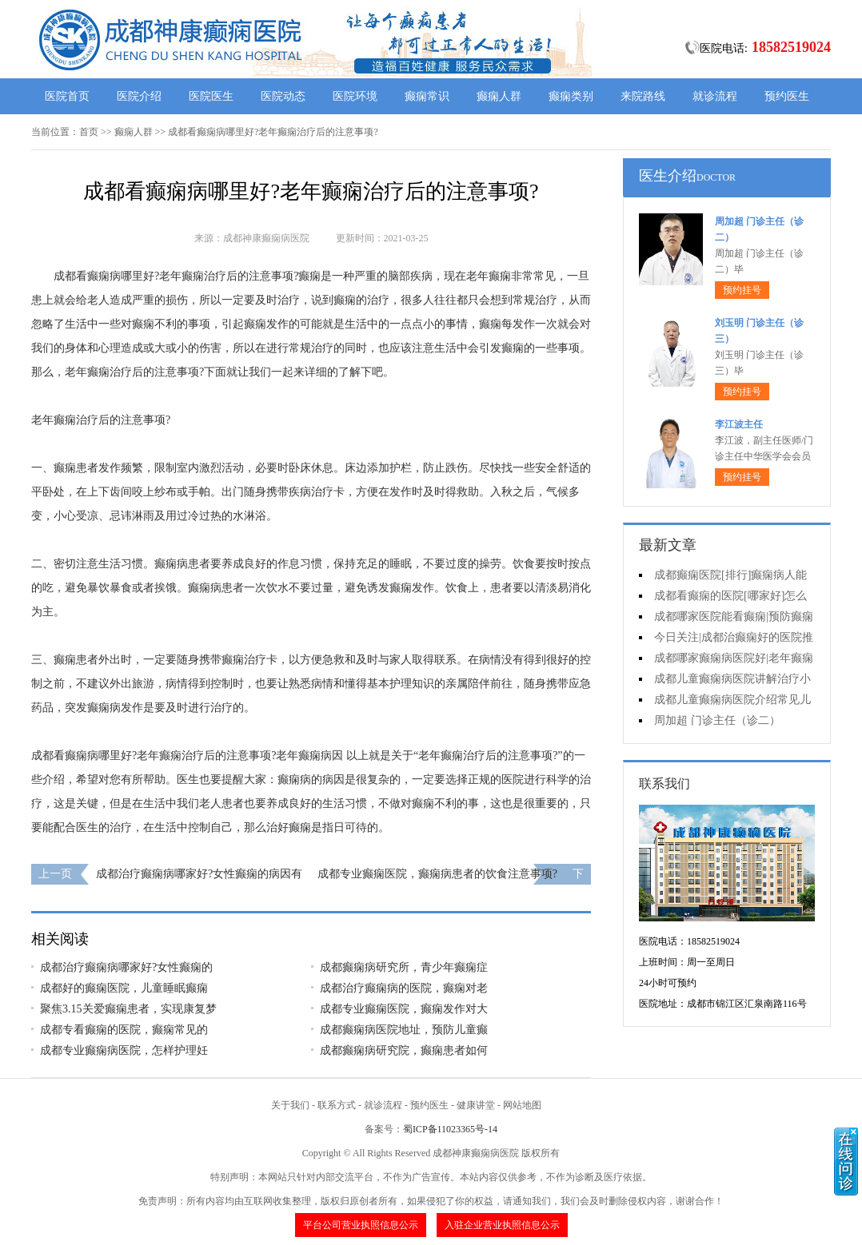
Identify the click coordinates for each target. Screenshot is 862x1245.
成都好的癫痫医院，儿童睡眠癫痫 (124, 988)
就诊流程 (714, 96)
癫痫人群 (499, 96)
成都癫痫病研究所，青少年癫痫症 (404, 967)
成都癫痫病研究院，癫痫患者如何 (404, 1050)
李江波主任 (739, 424)
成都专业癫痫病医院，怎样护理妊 (124, 1050)
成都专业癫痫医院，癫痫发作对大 (404, 1009)
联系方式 (336, 1105)
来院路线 (643, 96)
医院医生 (211, 96)
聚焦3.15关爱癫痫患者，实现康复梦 (128, 1009)
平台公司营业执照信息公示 (360, 1225)
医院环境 (355, 96)
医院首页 (67, 96)
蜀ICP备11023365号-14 (450, 1129)
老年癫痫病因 (309, 756)
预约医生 (786, 96)
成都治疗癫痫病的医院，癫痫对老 (404, 988)
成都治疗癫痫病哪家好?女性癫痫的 (126, 967)
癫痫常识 (427, 96)
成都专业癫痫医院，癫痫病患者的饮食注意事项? (437, 874)
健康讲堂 (476, 1105)
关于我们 (290, 1105)
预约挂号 (742, 290)
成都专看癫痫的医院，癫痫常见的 (124, 1030)
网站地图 (522, 1105)
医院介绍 (139, 96)
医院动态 (283, 96)
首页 (88, 131)
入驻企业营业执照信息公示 (502, 1225)
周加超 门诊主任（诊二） (717, 720)
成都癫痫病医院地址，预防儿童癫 (404, 1030)
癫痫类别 (571, 96)
